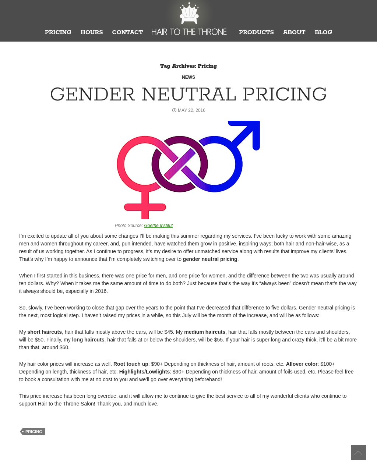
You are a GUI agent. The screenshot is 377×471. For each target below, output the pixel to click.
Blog (323, 32)
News (188, 77)
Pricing (58, 32)
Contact (127, 32)
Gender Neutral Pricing (188, 94)
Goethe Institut (158, 225)
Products (256, 32)
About (294, 32)
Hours (92, 32)
